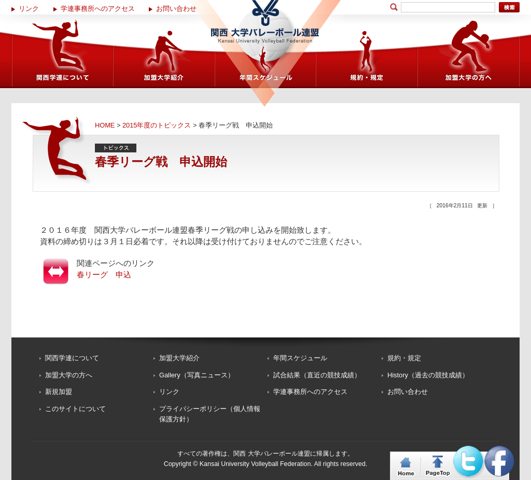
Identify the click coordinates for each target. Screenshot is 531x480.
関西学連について (72, 358)
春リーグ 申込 (104, 275)
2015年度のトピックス (156, 125)
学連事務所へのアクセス (98, 8)
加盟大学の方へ (68, 375)
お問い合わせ (176, 8)
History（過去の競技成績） (428, 375)
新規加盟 (58, 392)
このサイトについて (75, 409)
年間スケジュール (300, 358)
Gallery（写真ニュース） (196, 375)
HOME (105, 125)
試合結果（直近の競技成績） (317, 375)
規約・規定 (404, 358)
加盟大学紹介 (179, 358)
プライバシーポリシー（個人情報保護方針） (209, 414)
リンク (29, 8)
